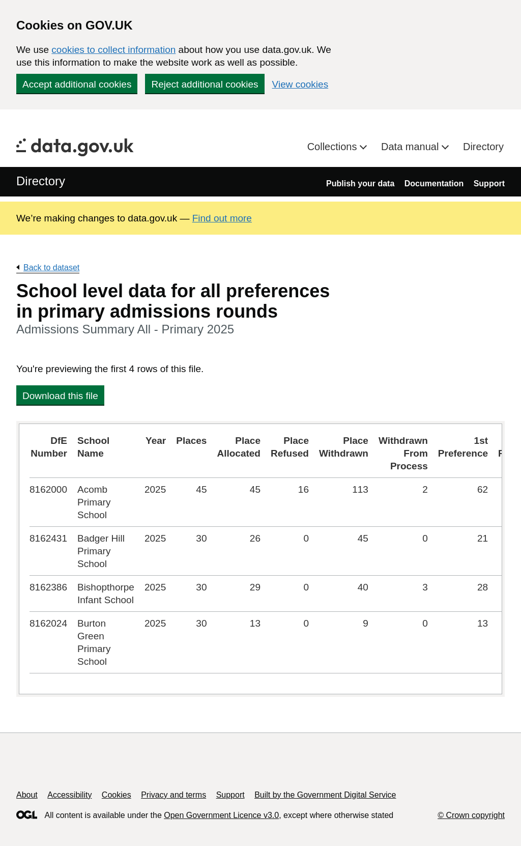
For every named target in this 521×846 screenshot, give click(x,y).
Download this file (60, 395)
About (27, 795)
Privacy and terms (173, 795)
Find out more (222, 218)
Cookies (116, 795)
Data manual (411, 146)
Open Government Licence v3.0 (221, 815)
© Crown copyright (471, 815)
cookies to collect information (113, 49)
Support (489, 183)
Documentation (434, 183)
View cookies (300, 84)
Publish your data (360, 183)
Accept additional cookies (76, 84)
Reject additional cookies (204, 84)
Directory (483, 146)
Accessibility (69, 795)
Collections (333, 146)
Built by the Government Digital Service (325, 795)
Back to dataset (51, 267)
